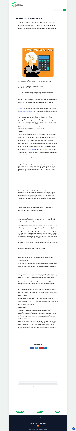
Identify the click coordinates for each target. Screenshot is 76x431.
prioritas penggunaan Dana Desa (36, 325)
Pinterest (41, 347)
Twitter (36, 347)
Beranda (57, 411)
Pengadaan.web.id (40, 420)
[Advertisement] (38, 36)
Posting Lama (39, 411)
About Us (31, 423)
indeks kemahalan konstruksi (36, 97)
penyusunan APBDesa (31, 149)
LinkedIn (45, 347)
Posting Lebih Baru (20, 411)
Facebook (31, 347)
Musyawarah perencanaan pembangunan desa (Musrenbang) (29, 205)
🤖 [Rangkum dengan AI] (73, 428)
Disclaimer (44, 423)
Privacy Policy (40, 423)
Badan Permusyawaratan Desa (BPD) (27, 111)
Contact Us (35, 423)
